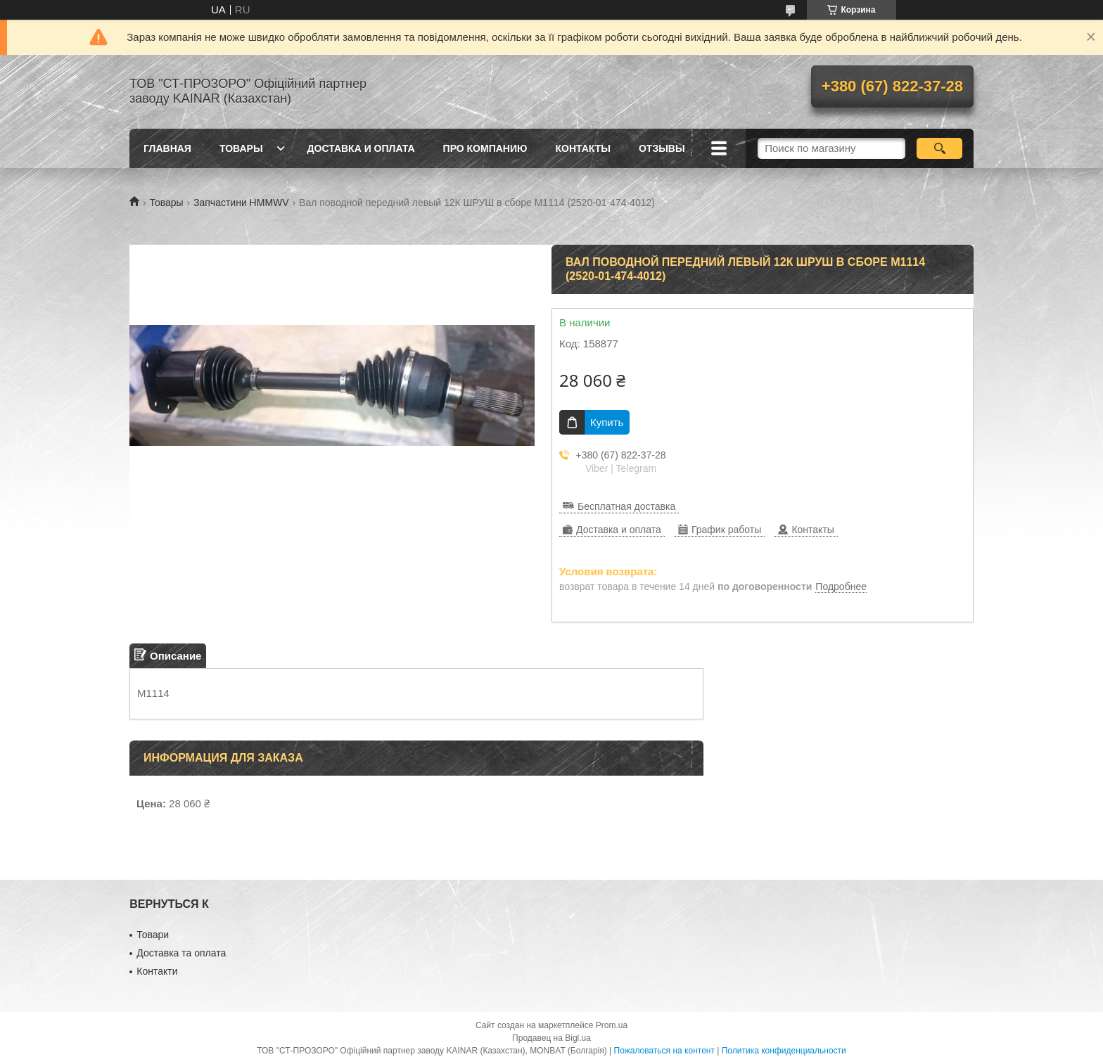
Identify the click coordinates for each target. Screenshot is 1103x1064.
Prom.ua (611, 1025)
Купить (606, 422)
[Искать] (939, 148)
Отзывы (662, 148)
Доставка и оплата (361, 148)
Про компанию (485, 148)
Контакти (156, 971)
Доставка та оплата (181, 953)
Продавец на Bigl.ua (551, 1038)
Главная (167, 148)
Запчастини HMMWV (241, 202)
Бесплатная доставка (626, 506)
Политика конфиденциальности (784, 1051)
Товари (152, 934)
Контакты (582, 148)
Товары (241, 148)
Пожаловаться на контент (664, 1051)
